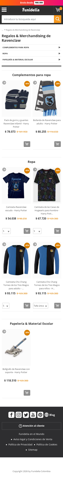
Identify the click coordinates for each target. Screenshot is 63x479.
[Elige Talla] (6, 231)
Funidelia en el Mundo (31, 434)
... (2, 30)
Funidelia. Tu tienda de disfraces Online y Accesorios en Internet (31, 10)
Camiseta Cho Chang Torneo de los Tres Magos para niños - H (47, 285)
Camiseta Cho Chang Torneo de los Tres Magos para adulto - (16, 285)
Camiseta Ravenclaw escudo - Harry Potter (16, 208)
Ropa (5, 53)
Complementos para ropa (16, 47)
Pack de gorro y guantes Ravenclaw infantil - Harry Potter (16, 123)
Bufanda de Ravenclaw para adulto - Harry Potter (47, 122)
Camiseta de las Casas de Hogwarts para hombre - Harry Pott (46, 210)
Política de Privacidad (20, 444)
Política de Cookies (46, 444)
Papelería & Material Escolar (18, 59)
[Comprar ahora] (27, 144)
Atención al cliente (31, 426)
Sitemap (32, 449)
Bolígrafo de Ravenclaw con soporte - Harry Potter (16, 370)
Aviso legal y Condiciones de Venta (32, 439)
